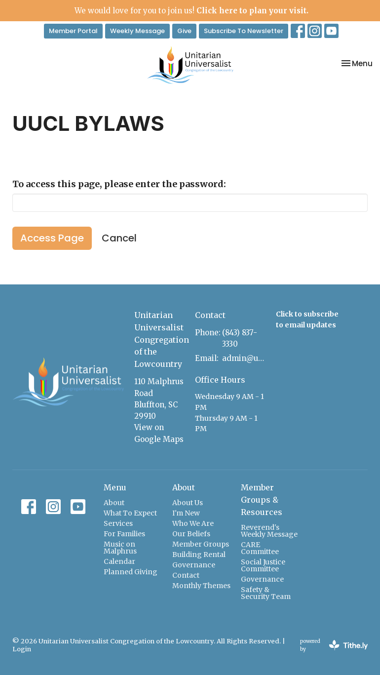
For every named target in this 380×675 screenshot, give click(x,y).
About (114, 502)
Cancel (119, 238)
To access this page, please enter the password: (119, 184)
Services (118, 523)
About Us (187, 502)
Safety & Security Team (266, 593)
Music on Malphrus (120, 548)
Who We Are (193, 523)
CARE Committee (260, 548)
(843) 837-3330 (239, 338)
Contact (185, 575)
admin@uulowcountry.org (244, 358)
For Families (124, 533)
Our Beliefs (191, 533)
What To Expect (130, 513)
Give (184, 31)
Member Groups (200, 544)
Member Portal (73, 31)
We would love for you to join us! (191, 10)
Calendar (119, 561)
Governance (193, 564)
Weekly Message (137, 31)
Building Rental (199, 554)
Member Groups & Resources (261, 499)
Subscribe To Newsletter (243, 31)
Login (21, 649)
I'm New (186, 513)
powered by (334, 645)
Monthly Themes (201, 585)
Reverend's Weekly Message (269, 531)
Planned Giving (130, 571)
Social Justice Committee (263, 565)
